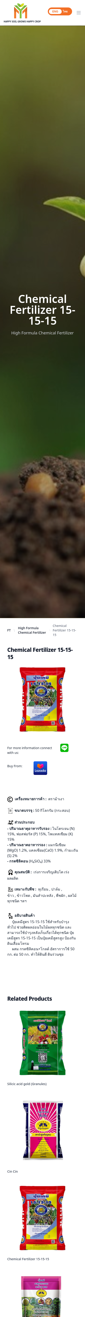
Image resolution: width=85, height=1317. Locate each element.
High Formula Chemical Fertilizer (32, 630)
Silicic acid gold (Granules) (26, 1084)
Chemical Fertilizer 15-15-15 (28, 1259)
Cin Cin (12, 1171)
